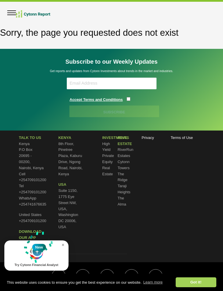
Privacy (148, 137)
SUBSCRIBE (114, 112)
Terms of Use (182, 137)
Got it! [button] (195, 282)
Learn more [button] (153, 282)
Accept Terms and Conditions (96, 99)
